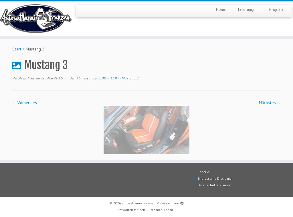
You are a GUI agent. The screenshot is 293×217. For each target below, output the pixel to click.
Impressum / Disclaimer (215, 178)
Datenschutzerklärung (214, 185)
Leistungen (248, 9)
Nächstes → (270, 102)
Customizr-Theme (160, 210)
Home (221, 9)
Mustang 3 (129, 78)
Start (16, 49)
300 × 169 (107, 78)
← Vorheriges (24, 102)
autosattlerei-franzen (138, 203)
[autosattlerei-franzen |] (34, 18)
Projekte (276, 9)
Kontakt (203, 172)
